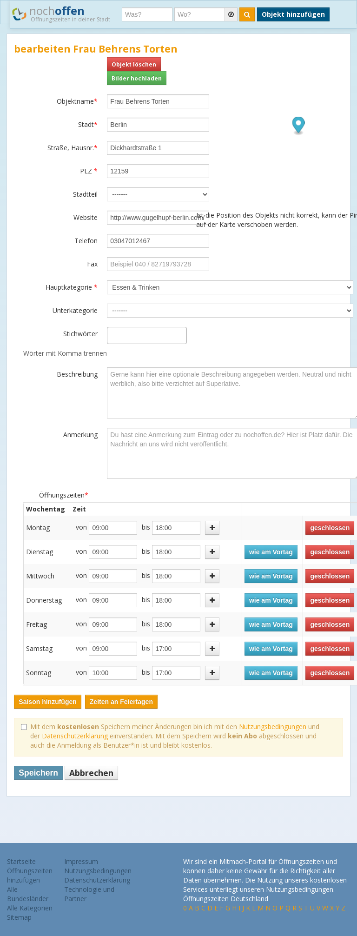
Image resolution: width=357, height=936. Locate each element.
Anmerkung (80, 434)
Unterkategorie (75, 310)
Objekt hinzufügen (293, 14)
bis (146, 527)
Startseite (21, 861)
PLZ (89, 170)
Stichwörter (80, 333)
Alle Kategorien (30, 907)
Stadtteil (85, 194)
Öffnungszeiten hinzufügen (30, 875)
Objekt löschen (134, 64)
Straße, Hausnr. (72, 147)
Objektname (77, 101)
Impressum (81, 861)
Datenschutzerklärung (75, 735)
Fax (92, 263)
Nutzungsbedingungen (272, 726)
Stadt (88, 124)
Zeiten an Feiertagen (121, 701)
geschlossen (330, 527)
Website (85, 217)
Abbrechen (91, 772)
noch (61, 13)
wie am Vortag (271, 552)
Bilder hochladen (137, 78)
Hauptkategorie (72, 287)
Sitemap (19, 917)
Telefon (86, 240)
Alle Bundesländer (27, 894)
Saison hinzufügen (47, 701)
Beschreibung (77, 374)
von (81, 527)
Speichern (38, 772)
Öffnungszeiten (63, 495)
